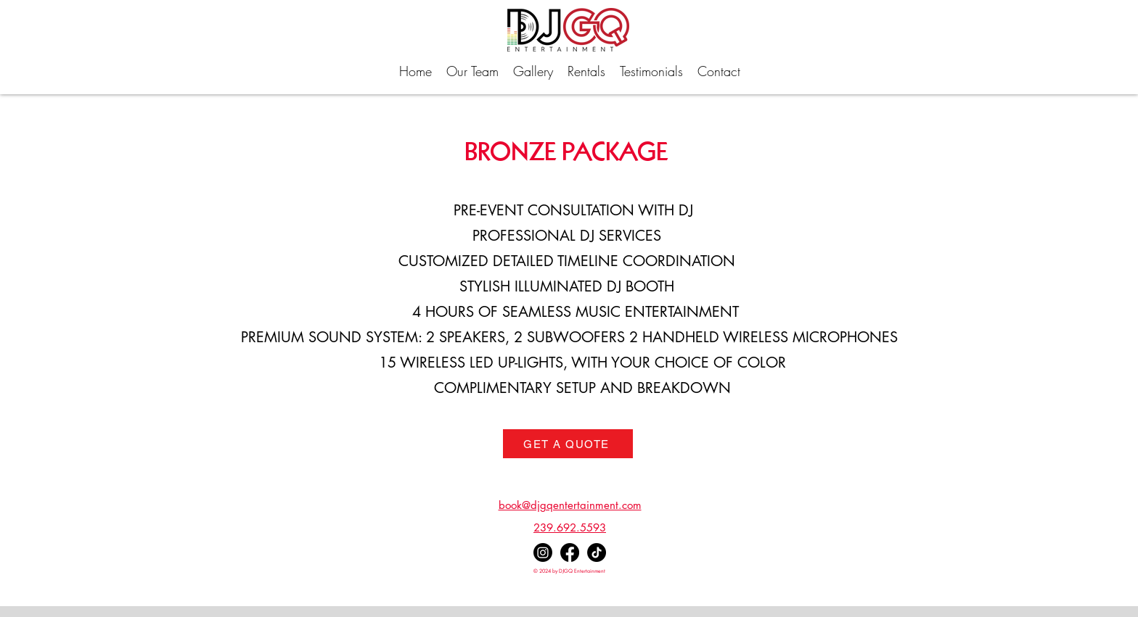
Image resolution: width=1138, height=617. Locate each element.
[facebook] (569, 552)
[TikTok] (596, 552)
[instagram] (542, 552)
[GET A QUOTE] (568, 443)
